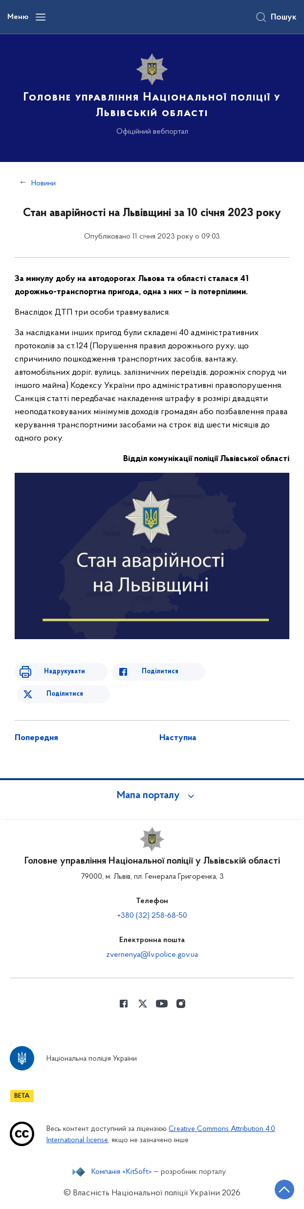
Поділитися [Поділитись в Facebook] (160, 671)
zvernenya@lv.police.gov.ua (152, 955)
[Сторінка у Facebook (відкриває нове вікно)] (124, 1003)
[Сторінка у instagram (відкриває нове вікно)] (181, 1003)
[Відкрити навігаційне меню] (40, 17)
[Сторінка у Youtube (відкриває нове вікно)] (162, 1003)
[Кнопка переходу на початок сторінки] (284, 1189)
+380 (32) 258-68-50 (152, 916)
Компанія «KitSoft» (121, 1172)
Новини (43, 183)
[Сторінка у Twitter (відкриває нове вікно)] (143, 1003)
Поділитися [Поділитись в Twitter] (64, 694)
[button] (152, 796)
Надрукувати (64, 671)
